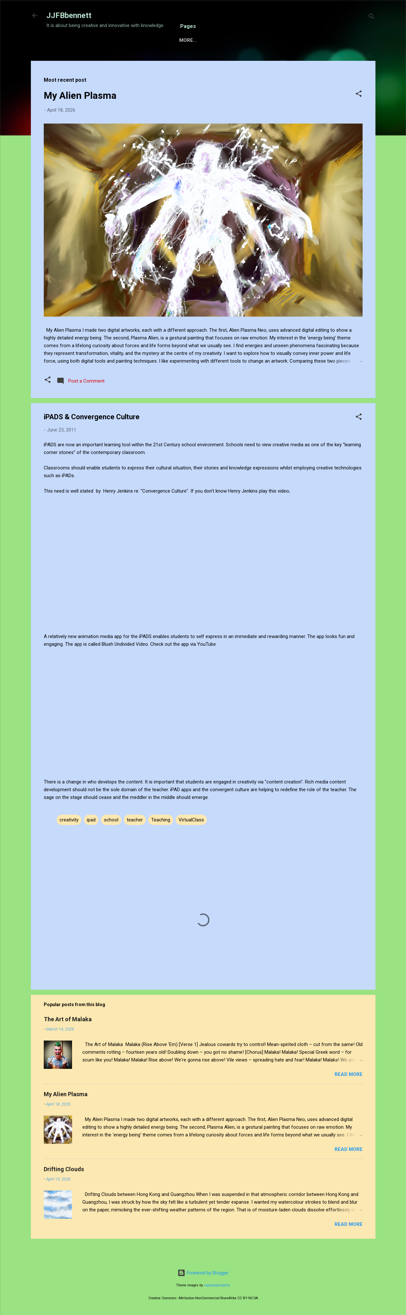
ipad (91, 840)
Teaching (160, 840)
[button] (359, 115)
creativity (69, 840)
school (111, 840)
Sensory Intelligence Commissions (124, 60)
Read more (349, 1094)
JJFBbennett (68, 15)
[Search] (371, 17)
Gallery (194, 60)
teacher (135, 840)
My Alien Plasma (80, 115)
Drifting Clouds (64, 1189)
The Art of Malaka (68, 1039)
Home (58, 60)
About (225, 60)
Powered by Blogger (203, 1273)
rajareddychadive (217, 1285)
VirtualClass (191, 840)
